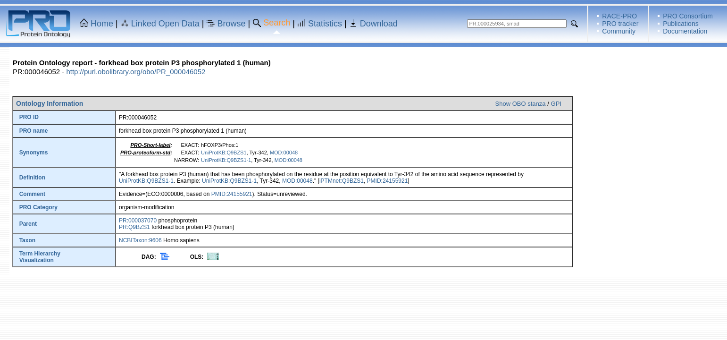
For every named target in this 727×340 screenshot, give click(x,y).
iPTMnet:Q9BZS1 (341, 181)
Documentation (685, 31)
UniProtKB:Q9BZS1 (224, 152)
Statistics (325, 23)
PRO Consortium (688, 16)
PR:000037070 (138, 220)
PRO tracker (620, 23)
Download (379, 23)
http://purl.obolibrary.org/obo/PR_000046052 (135, 72)
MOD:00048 (284, 152)
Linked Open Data (165, 23)
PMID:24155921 (387, 181)
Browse (231, 23)
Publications (681, 23)
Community (618, 31)
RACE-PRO (619, 16)
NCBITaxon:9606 (140, 240)
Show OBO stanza (520, 103)
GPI (556, 103)
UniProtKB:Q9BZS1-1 (226, 160)
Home (102, 23)
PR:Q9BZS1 (134, 227)
